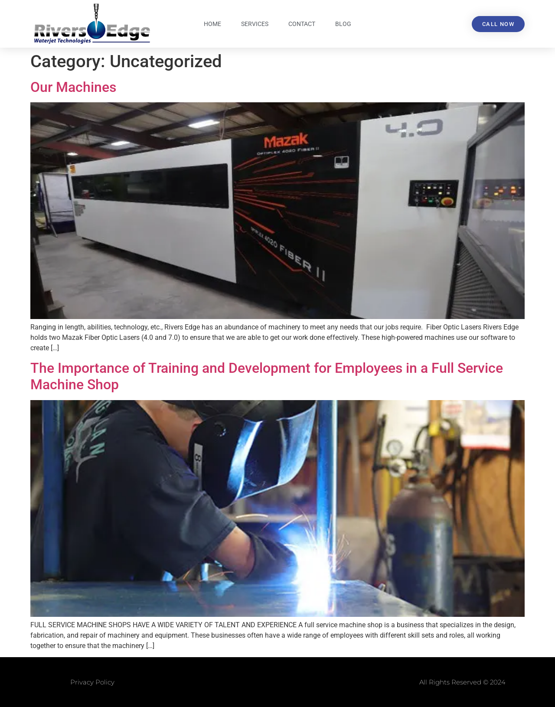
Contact (301, 23)
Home (212, 23)
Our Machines (73, 87)
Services (254, 23)
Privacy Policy (92, 682)
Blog (343, 23)
